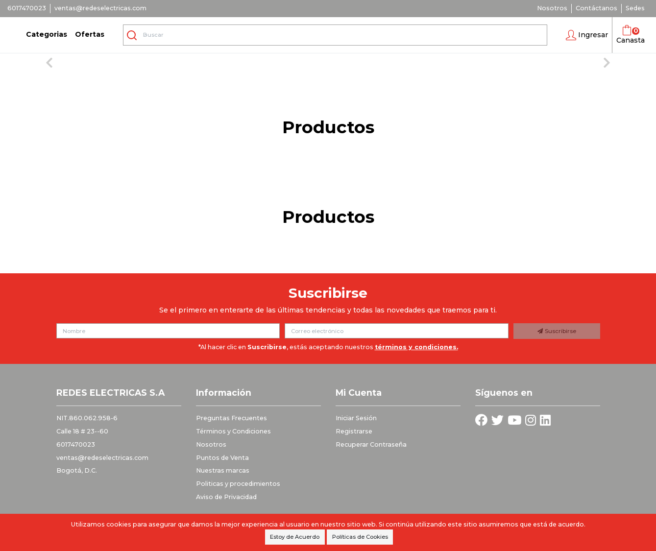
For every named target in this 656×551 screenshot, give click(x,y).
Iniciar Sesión (356, 418)
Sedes (635, 8)
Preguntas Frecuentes (231, 418)
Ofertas (89, 34)
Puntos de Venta (222, 457)
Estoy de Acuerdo (294, 536)
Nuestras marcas (222, 470)
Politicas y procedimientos (238, 483)
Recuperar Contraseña (371, 444)
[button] (587, 35)
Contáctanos (596, 8)
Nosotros (552, 8)
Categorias (46, 34)
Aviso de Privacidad (226, 497)
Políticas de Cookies (360, 536)
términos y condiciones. (416, 347)
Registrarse (354, 431)
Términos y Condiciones (233, 431)
